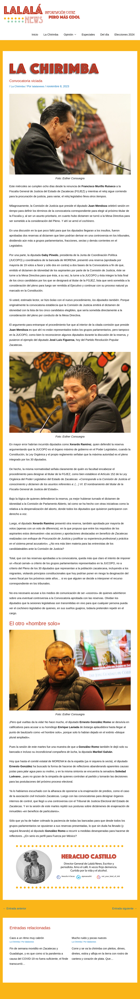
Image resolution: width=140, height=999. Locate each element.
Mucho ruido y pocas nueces (89, 937)
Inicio (35, 34)
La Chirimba (50, 34)
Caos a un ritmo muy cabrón (27, 937)
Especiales (88, 34)
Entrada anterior (14, 908)
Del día (104, 34)
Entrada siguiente (124, 908)
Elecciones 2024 (124, 34)
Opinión (68, 34)
